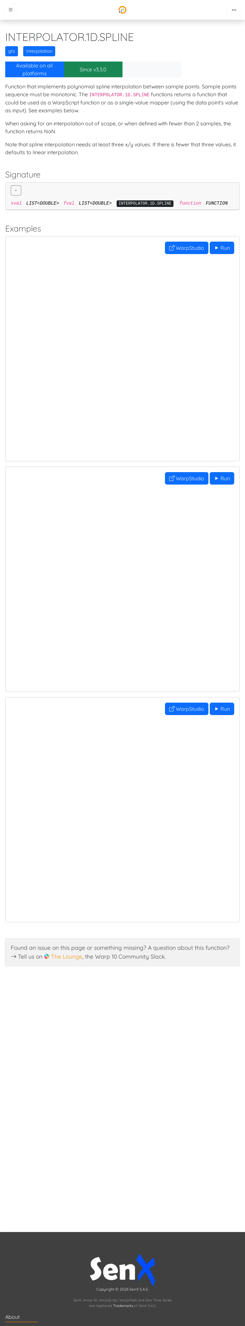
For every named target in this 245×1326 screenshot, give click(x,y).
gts (11, 51)
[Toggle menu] (11, 10)
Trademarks (123, 1305)
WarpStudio (186, 248)
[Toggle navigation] (234, 10)
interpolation (39, 51)
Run (222, 248)
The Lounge (66, 956)
